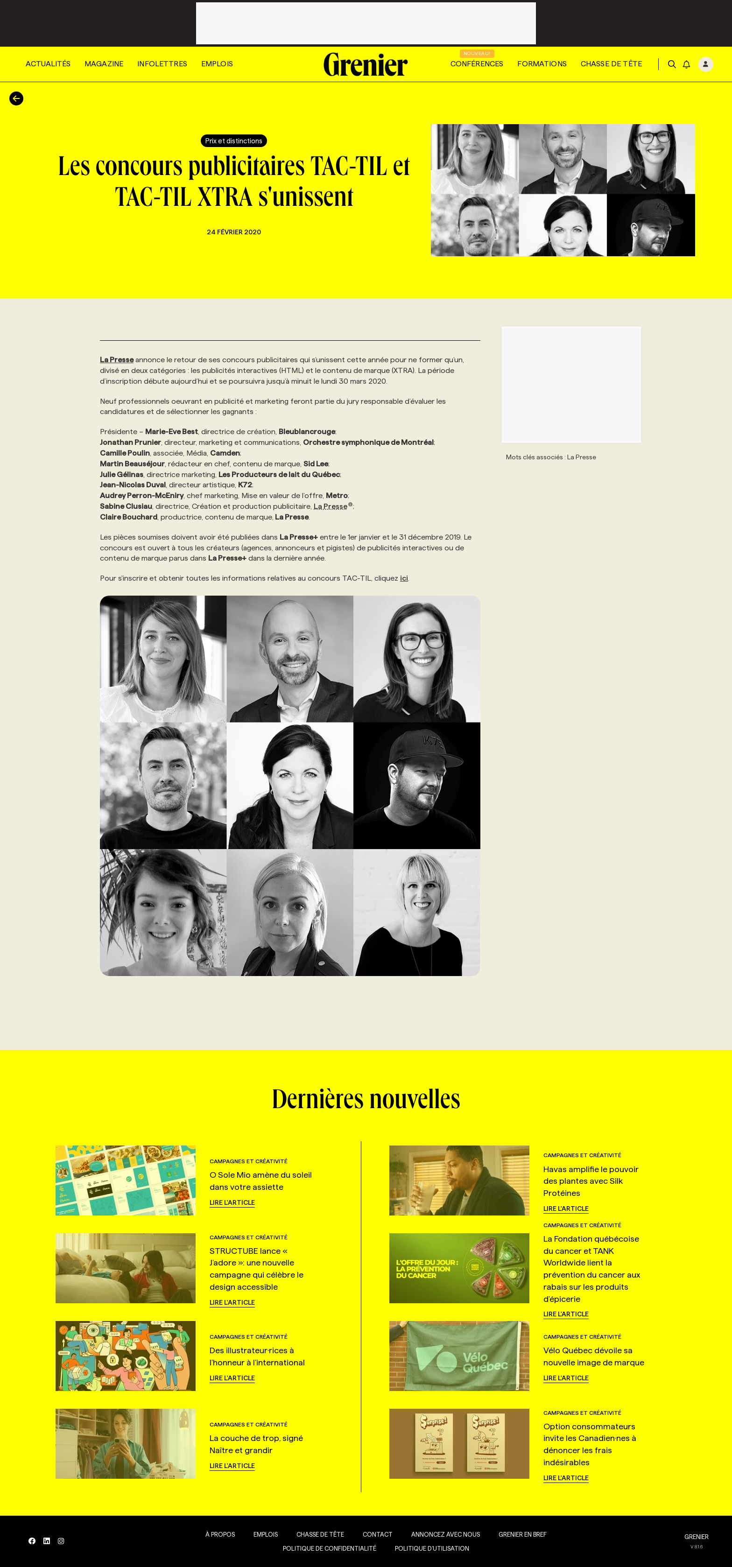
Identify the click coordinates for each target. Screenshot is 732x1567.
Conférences (477, 64)
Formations (542, 64)
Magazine (103, 64)
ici (404, 578)
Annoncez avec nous (443, 1534)
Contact (376, 1534)
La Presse (333, 506)
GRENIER (696, 1536)
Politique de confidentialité (327, 1548)
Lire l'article (232, 1202)
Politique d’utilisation (430, 1548)
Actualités (48, 64)
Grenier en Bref (521, 1534)
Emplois (217, 64)
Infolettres (162, 64)
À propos (218, 1534)
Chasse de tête (611, 64)
